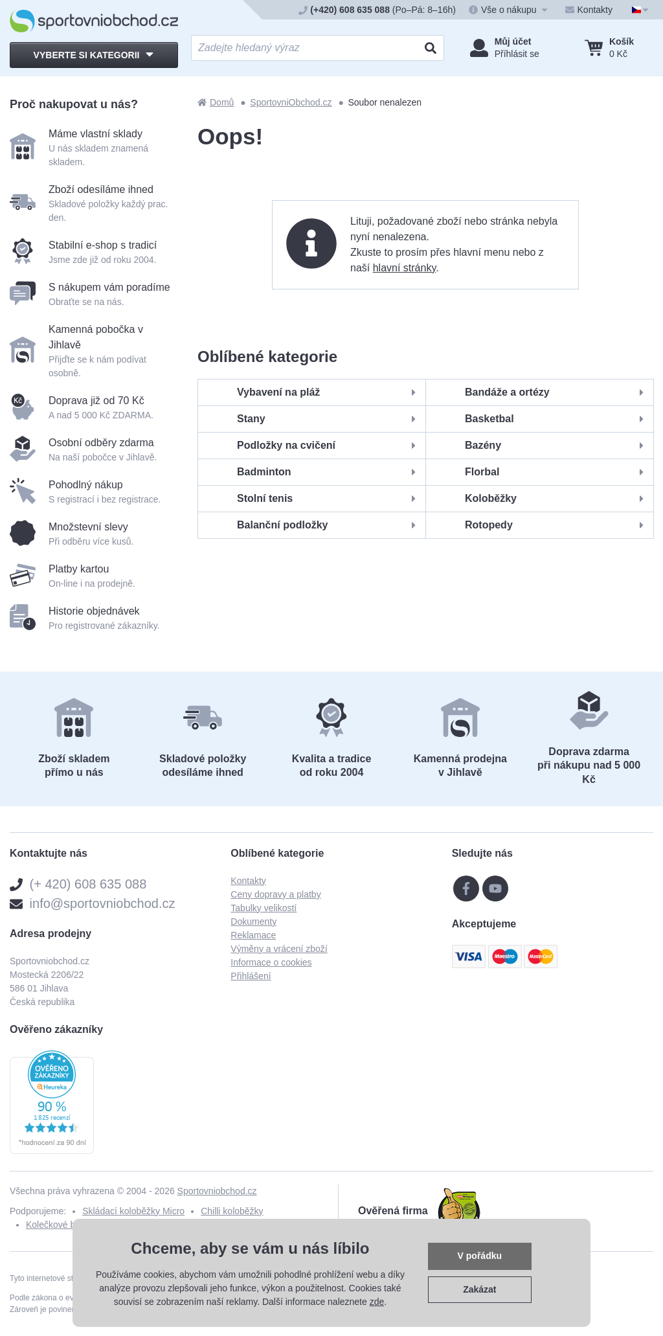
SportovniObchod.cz (291, 102)
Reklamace (253, 935)
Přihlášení (250, 976)
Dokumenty (253, 921)
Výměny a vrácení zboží (278, 949)
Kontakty (247, 881)
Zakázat (479, 1289)
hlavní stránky (404, 267)
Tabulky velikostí (263, 908)
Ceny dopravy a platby (275, 894)
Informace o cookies (270, 962)
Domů (215, 102)
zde (377, 1301)
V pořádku (480, 1256)
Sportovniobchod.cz (217, 1191)
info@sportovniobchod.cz (102, 903)
